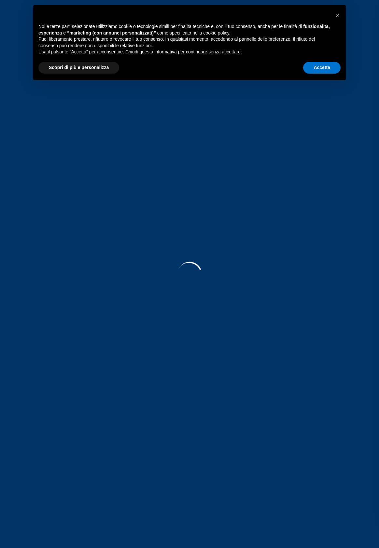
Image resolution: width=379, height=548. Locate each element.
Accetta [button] (322, 67)
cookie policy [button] (216, 32)
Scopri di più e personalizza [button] (79, 67)
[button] (337, 15)
